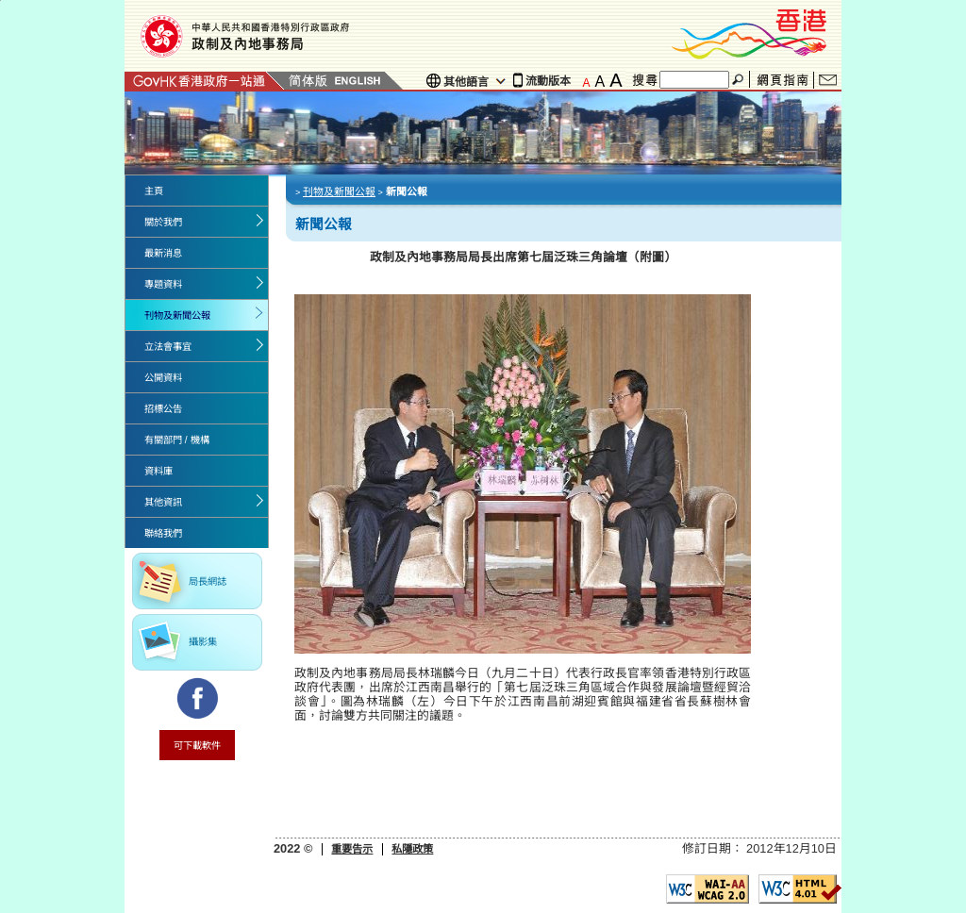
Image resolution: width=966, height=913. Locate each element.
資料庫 (158, 471)
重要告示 (352, 849)
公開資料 (163, 378)
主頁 (153, 191)
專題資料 (163, 284)
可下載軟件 (197, 745)
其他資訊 (163, 502)
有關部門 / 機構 (176, 440)
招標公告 (163, 409)
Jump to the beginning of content (0, 0)
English (357, 81)
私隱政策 (412, 849)
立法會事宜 (168, 346)
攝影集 (203, 642)
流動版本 (548, 81)
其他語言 (466, 82)
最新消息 (163, 253)
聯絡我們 (827, 80)
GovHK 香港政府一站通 (205, 81)
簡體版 (308, 81)
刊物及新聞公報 (177, 315)
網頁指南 (782, 81)
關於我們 (163, 222)
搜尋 (739, 80)
